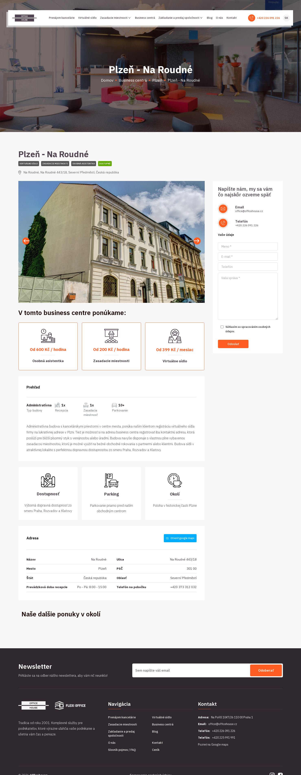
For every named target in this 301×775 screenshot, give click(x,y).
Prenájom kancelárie (62, 17)
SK (286, 18)
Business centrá (145, 17)
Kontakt (232, 17)
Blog (209, 17)
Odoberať (266, 670)
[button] (197, 241)
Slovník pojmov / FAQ (122, 750)
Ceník (156, 750)
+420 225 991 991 (223, 737)
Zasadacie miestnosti (115, 18)
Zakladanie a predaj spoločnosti (181, 18)
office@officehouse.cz (249, 211)
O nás (219, 17)
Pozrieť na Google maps (213, 744)
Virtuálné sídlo (87, 17)
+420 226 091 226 (268, 18)
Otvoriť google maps (180, 538)
